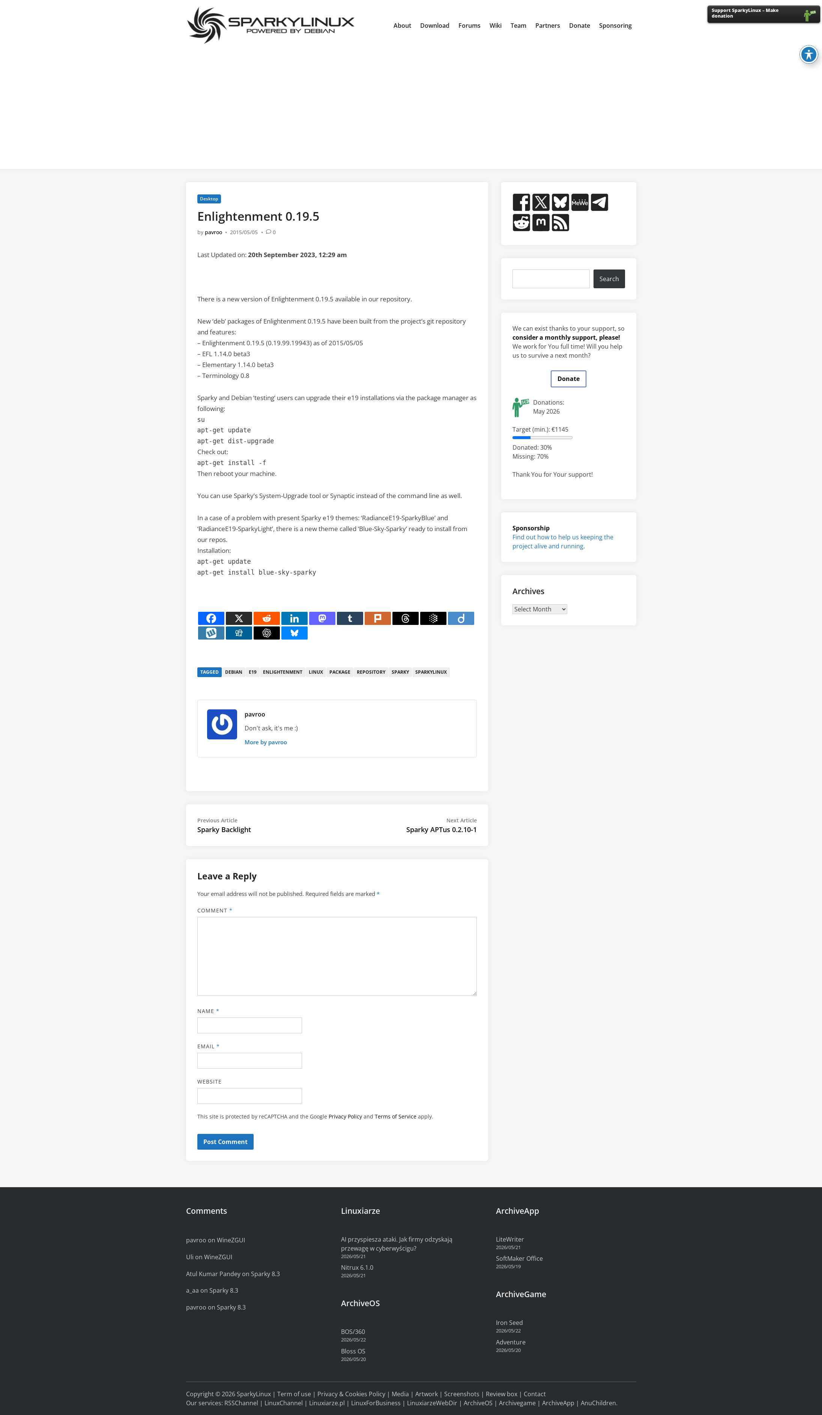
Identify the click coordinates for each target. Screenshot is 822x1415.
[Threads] (405, 618)
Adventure (511, 1342)
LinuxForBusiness (376, 1403)
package (339, 672)
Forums (469, 25)
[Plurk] (378, 618)
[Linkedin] (294, 618)
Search (609, 279)
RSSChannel (241, 1403)
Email (208, 1046)
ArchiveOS (478, 1403)
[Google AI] (433, 618)
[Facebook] (211, 618)
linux (316, 672)
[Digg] (239, 633)
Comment (215, 910)
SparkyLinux (254, 1394)
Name (208, 1011)
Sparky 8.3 (265, 1274)
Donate (579, 25)
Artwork (426, 1394)
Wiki (496, 25)
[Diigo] (461, 618)
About (402, 25)
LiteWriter (510, 1239)
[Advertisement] (411, 107)
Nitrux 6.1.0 (357, 1267)
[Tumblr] (350, 618)
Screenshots (461, 1394)
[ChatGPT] (267, 633)
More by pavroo (266, 742)
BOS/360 (353, 1332)
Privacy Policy (345, 1116)
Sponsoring (615, 25)
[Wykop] (211, 633)
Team (518, 25)
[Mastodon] (322, 618)
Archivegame (517, 1403)
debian (233, 672)
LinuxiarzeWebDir (432, 1403)
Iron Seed (509, 1323)
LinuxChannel (283, 1403)
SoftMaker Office (519, 1258)
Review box (501, 1394)
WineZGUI (231, 1240)
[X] (239, 618)
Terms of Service (395, 1116)
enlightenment (282, 672)
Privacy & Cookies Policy (351, 1394)
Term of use (294, 1394)
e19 (253, 672)
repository (371, 672)
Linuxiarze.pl (327, 1403)
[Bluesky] (294, 633)
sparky (400, 672)
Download (434, 25)
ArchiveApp (558, 1403)
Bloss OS (353, 1351)
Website (209, 1081)
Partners (547, 25)
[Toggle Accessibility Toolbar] (809, 39)
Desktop (209, 199)
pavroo (213, 232)
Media (400, 1394)
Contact (535, 1394)
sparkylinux (431, 672)
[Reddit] (267, 618)
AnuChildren (598, 1403)
